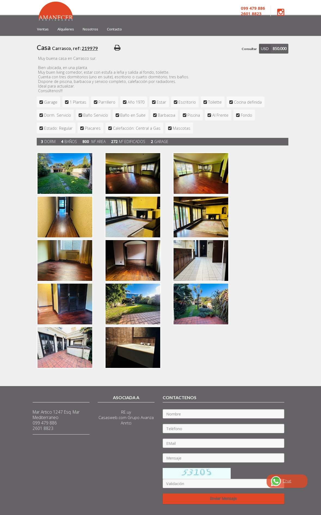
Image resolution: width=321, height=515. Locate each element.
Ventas (43, 29)
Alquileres (65, 29)
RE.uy (126, 412)
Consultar (249, 49)
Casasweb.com (112, 417)
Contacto (114, 29)
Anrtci (126, 423)
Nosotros (90, 29)
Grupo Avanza (141, 417)
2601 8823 (251, 13)
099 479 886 (253, 8)
